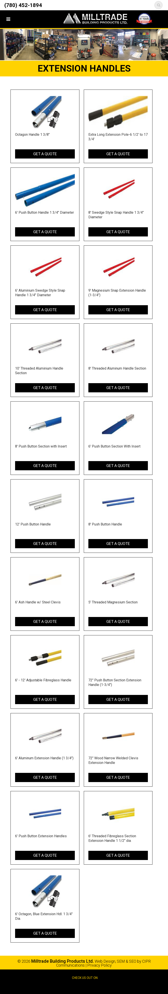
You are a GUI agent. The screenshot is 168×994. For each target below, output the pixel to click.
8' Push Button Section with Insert (41, 446)
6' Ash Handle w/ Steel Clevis (38, 602)
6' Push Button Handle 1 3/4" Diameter (44, 212)
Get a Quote (45, 154)
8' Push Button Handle (105, 524)
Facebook (80, 987)
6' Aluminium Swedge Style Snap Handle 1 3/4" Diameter (40, 292)
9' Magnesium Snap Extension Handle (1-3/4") (117, 292)
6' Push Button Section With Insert (114, 446)
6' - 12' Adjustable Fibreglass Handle (43, 680)
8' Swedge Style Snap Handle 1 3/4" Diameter (116, 214)
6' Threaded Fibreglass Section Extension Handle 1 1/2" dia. (112, 838)
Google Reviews (89, 987)
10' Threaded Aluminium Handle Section (39, 370)
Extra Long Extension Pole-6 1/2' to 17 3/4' (118, 136)
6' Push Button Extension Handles (41, 836)
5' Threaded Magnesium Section (113, 602)
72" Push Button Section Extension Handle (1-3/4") (114, 682)
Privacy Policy (99, 965)
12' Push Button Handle (33, 524)
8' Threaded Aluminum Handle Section (117, 368)
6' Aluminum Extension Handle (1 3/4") (44, 758)
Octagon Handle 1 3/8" (32, 134)
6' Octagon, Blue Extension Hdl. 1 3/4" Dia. (44, 916)
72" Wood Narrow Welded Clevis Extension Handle (113, 760)
